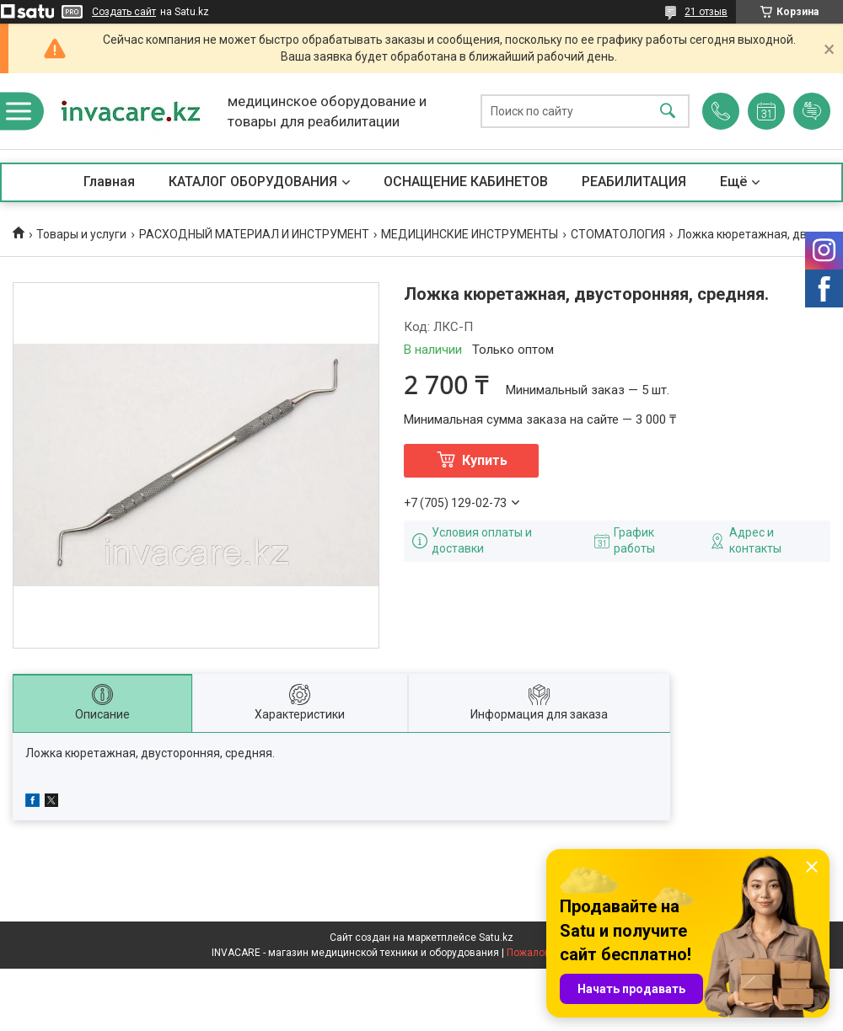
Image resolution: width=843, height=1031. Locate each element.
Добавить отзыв (811, 111)
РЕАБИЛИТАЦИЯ (634, 182)
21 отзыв (706, 12)
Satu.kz (496, 937)
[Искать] (667, 111)
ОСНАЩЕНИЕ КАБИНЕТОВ (466, 182)
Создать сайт (124, 12)
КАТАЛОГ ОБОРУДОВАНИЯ (253, 182)
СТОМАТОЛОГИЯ (618, 234)
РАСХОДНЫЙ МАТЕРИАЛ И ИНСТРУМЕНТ (254, 234)
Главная (109, 182)
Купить (484, 460)
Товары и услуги (81, 234)
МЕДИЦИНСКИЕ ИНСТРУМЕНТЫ (469, 234)
